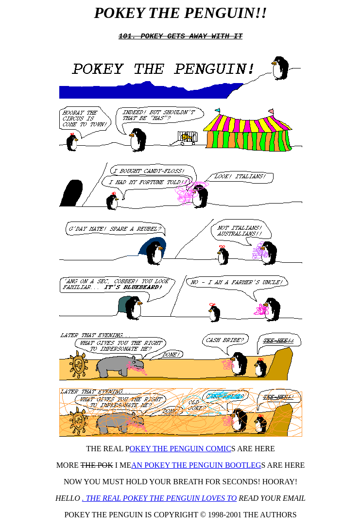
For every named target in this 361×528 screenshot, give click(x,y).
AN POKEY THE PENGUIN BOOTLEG (196, 466)
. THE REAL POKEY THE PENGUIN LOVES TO (159, 499)
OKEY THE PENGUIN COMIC (180, 449)
